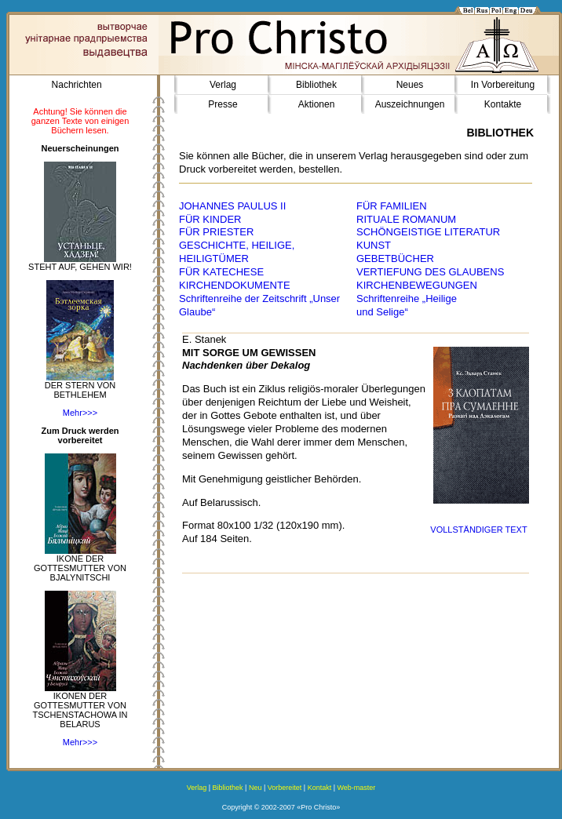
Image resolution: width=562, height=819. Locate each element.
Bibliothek (316, 84)
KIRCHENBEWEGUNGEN (416, 285)
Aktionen (316, 104)
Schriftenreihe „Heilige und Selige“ (406, 305)
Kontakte (502, 104)
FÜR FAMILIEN (391, 206)
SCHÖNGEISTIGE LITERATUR (428, 232)
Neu (255, 788)
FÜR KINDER (210, 219)
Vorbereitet (285, 788)
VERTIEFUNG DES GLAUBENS (430, 272)
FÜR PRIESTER (216, 232)
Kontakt (320, 788)
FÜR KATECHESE (221, 272)
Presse (222, 104)
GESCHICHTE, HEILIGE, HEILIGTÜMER (236, 251)
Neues (410, 84)
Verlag (223, 84)
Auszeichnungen (410, 104)
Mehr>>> (80, 412)
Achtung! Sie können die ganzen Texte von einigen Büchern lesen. (80, 121)
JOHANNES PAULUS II (232, 206)
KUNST (373, 245)
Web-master (357, 788)
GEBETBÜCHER (395, 258)
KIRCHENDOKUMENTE (234, 285)
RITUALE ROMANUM (406, 219)
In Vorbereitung (503, 84)
